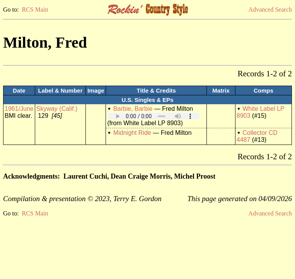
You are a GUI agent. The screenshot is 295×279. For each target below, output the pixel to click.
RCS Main (35, 9)
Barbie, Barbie (132, 108)
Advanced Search (270, 9)
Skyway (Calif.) (57, 108)
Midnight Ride (132, 132)
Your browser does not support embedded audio (153, 116)
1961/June (19, 108)
